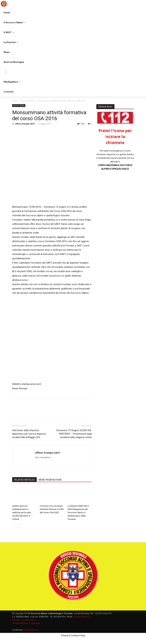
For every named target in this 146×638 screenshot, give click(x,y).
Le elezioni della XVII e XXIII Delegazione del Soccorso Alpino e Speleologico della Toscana (78, 512)
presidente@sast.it (81, 616)
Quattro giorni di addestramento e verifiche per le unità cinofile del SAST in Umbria (21, 512)
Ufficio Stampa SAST (25, 123)
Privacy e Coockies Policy (23, 620)
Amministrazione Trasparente (26, 623)
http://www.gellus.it (43, 457)
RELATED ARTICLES (24, 479)
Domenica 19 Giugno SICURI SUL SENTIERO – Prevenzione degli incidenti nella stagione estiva (74, 434)
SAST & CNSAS (27, 100)
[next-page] (19, 526)
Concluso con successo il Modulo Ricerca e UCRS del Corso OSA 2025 (52, 509)
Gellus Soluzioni (31, 629)
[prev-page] (14, 526)
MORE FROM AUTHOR (50, 479)
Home (15, 100)
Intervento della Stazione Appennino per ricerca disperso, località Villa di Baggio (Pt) (29, 434)
